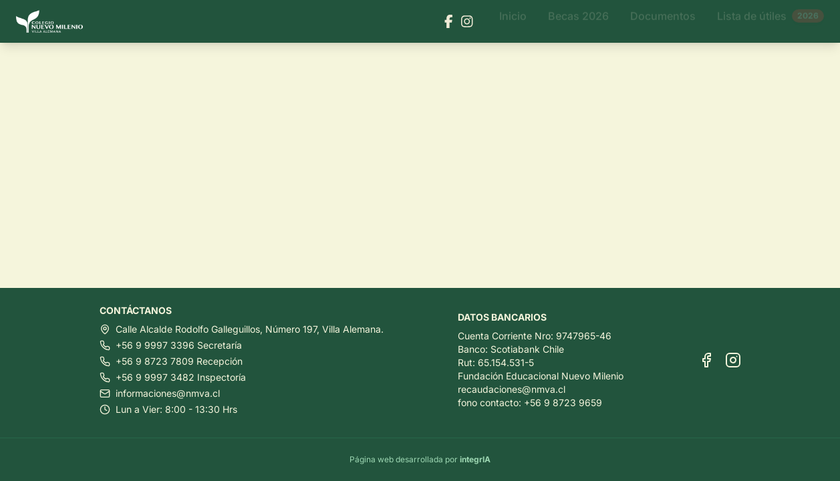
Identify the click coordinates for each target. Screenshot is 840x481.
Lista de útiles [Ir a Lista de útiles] (770, 21)
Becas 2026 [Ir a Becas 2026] (578, 21)
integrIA (475, 459)
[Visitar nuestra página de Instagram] (467, 21)
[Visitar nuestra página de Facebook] (448, 21)
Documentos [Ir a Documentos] (663, 21)
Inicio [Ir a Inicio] (513, 21)
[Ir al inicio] (55, 21)
